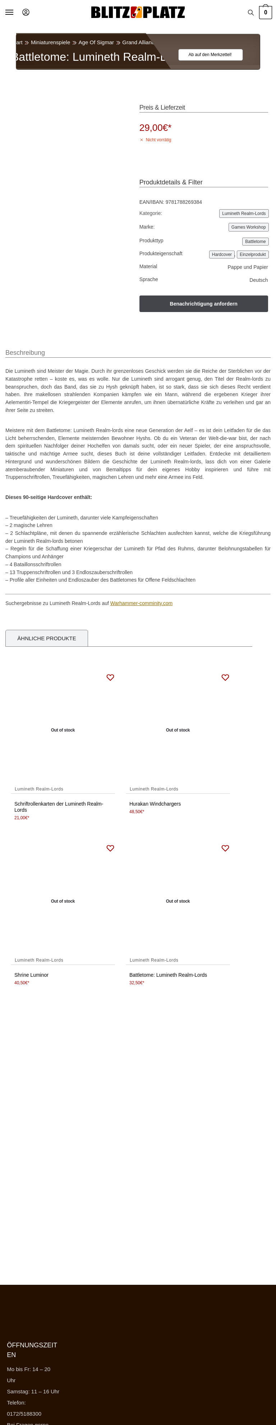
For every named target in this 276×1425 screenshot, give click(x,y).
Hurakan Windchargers (155, 804)
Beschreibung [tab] (25, 352)
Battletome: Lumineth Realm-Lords (168, 975)
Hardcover (222, 254)
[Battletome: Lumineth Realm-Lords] (178, 901)
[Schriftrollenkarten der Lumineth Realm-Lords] (63, 730)
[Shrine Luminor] (63, 901)
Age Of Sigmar (96, 42)
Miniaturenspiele (50, 42)
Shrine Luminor (31, 975)
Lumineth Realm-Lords (208, 42)
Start (17, 42)
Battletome (255, 241)
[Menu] (16, 12)
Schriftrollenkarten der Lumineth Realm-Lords (58, 807)
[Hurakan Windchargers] (178, 730)
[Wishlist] (206, 54)
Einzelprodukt (253, 254)
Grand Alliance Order (147, 42)
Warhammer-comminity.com (141, 603)
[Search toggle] (250, 12)
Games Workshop (248, 227)
